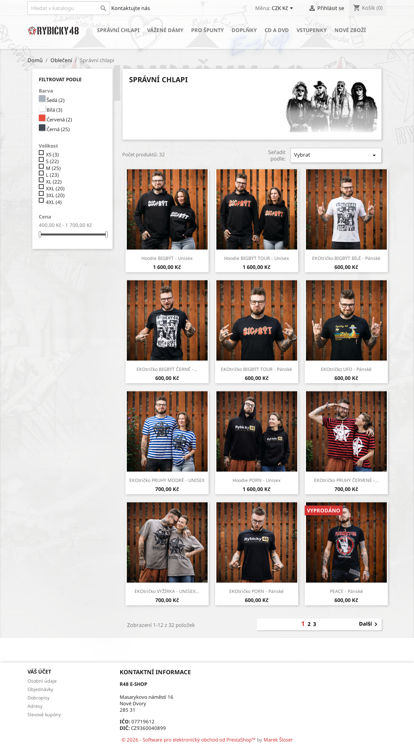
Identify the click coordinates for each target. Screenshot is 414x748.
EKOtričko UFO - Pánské (346, 369)
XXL (55, 188)
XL (54, 181)
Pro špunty (207, 30)
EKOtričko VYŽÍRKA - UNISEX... (167, 591)
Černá (58, 129)
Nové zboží (350, 30)
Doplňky (244, 30)
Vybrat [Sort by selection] (336, 155)
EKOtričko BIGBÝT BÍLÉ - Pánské (346, 258)
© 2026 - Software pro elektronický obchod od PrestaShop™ (189, 739)
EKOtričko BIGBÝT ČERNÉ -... (166, 369)
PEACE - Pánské (346, 591)
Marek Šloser (278, 739)
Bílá (54, 109)
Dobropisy (38, 698)
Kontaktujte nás (130, 8)
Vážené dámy (165, 30)
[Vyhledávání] (68, 8)
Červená (59, 119)
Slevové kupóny (44, 714)
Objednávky (40, 689)
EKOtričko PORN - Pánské (256, 591)
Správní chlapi (118, 30)
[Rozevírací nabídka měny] (283, 9)
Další (369, 624)
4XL (54, 202)
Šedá (56, 100)
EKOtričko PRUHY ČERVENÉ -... (346, 480)
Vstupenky (312, 30)
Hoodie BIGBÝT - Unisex (166, 258)
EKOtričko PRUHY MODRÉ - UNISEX (166, 480)
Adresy (34, 706)
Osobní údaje (42, 681)
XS (52, 154)
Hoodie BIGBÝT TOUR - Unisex (256, 258)
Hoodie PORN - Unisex (256, 480)
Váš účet (39, 671)
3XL (55, 195)
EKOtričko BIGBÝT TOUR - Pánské (256, 369)
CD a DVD (277, 30)
